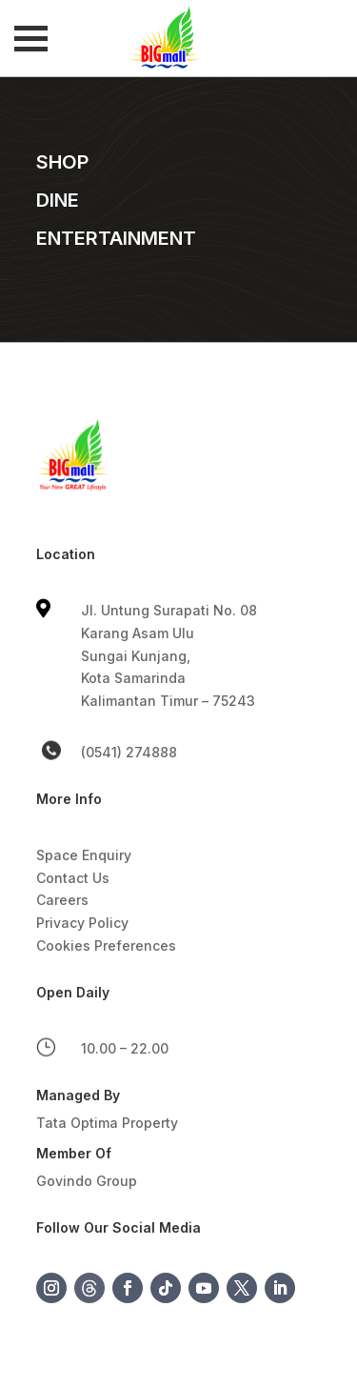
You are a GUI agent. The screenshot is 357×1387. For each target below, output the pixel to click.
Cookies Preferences (106, 945)
